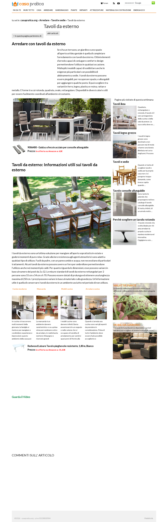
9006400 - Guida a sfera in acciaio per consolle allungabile (58, 147)
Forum (104, 3)
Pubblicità (149, 518)
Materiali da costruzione (118, 10)
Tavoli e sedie (58, 20)
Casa (39, 10)
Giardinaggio (61, 10)
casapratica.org (29, 20)
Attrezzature (96, 10)
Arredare (48, 10)
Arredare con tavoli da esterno (38, 43)
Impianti (83, 10)
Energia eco (139, 10)
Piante (74, 10)
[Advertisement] (42, 17)
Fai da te (17, 10)
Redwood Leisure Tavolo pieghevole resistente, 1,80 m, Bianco (61, 346)
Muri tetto (28, 10)
